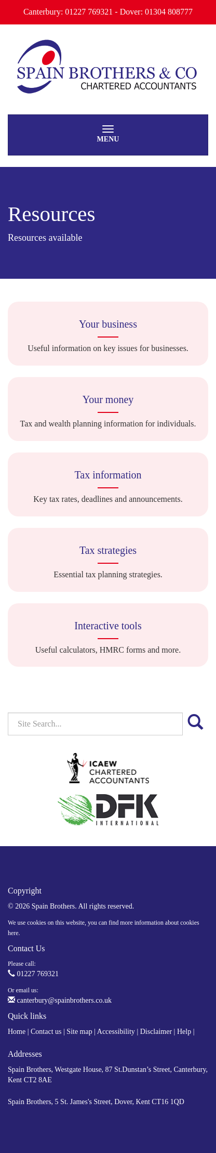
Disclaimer (156, 1031)
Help (184, 1031)
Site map (79, 1031)
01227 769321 (33, 974)
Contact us (46, 1031)
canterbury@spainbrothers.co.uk (60, 1000)
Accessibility (116, 1031)
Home (16, 1031)
